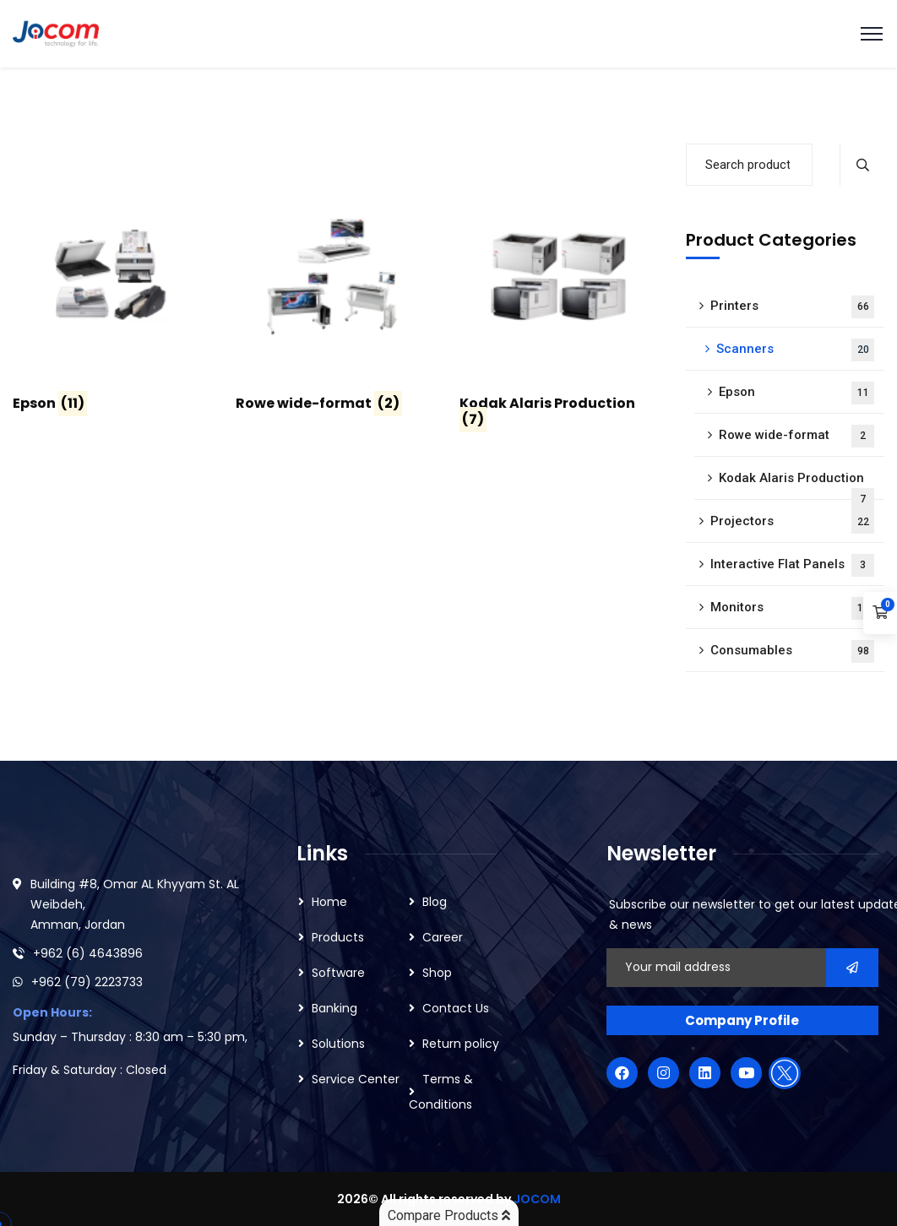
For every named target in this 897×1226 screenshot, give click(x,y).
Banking (334, 1008)
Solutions (338, 1043)
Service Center (356, 1079)
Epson (797, 393)
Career (442, 937)
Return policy (460, 1043)
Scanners (795, 350)
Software (338, 972)
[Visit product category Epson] (111, 298)
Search (862, 165)
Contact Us (455, 1008)
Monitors (792, 608)
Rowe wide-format (797, 436)
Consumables (792, 651)
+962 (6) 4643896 (88, 953)
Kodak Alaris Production (797, 485)
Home (329, 901)
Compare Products (449, 1215)
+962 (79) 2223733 (87, 982)
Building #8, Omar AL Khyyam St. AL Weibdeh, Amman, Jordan (134, 904)
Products (338, 937)
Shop (437, 972)
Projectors (792, 522)
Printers (792, 307)
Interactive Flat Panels (792, 565)
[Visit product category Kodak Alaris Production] (558, 306)
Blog (434, 901)
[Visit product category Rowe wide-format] (334, 298)
